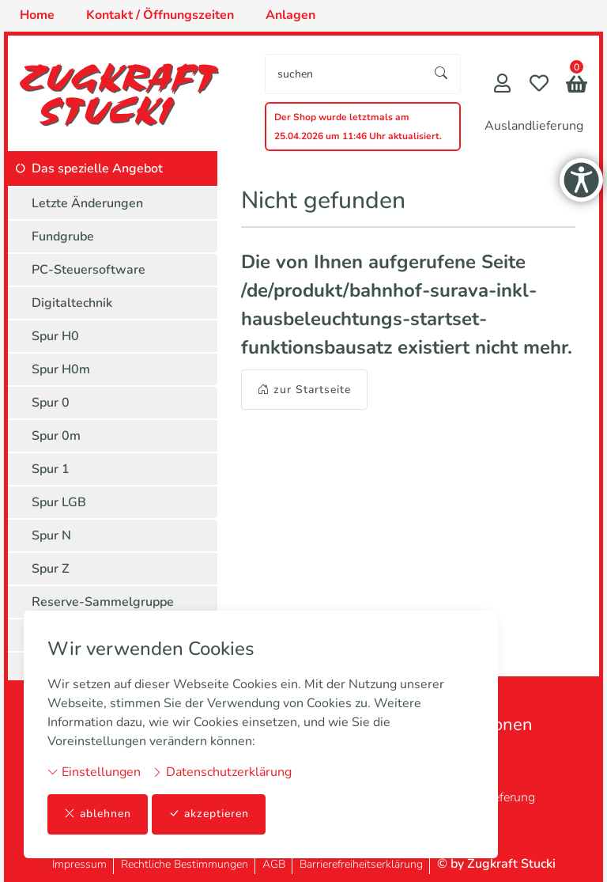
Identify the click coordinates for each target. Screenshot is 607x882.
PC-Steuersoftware (88, 269)
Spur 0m (56, 436)
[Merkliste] (539, 85)
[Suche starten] (442, 74)
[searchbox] (344, 74)
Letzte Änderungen (87, 203)
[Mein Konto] (502, 85)
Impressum (79, 864)
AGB (273, 864)
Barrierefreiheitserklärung (361, 864)
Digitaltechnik (72, 303)
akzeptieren (208, 814)
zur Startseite (304, 389)
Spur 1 (51, 469)
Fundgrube (63, 236)
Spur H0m (61, 369)
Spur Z (51, 568)
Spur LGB (59, 502)
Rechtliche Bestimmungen (184, 864)
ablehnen (97, 814)
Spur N (51, 535)
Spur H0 (55, 336)
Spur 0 (51, 402)
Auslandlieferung (533, 125)
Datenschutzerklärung (222, 772)
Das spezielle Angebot (97, 168)
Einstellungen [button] (94, 772)
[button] (576, 85)
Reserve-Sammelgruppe (103, 602)
